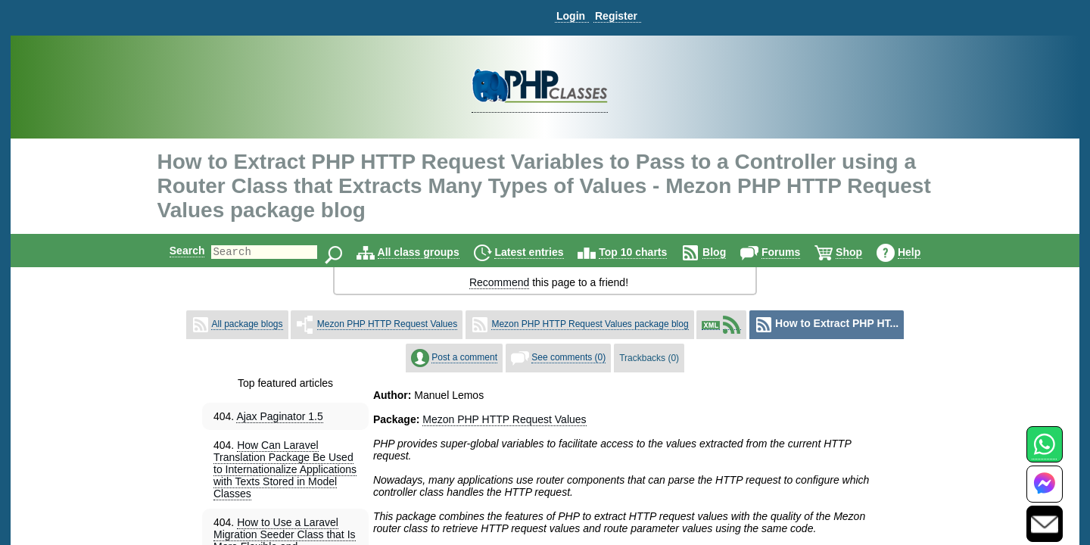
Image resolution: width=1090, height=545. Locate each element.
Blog (727, 252)
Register (616, 16)
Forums (793, 252)
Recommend (499, 282)
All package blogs (246, 324)
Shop (862, 252)
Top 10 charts (646, 252)
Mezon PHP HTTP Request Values (387, 324)
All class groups (431, 252)
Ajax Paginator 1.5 (279, 416)
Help (922, 252)
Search (174, 250)
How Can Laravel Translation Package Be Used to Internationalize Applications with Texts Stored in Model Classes (285, 469)
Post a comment (464, 357)
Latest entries (541, 252)
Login (570, 16)
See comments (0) (568, 357)
